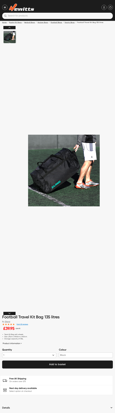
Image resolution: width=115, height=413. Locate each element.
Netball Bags (29, 22)
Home (4, 22)
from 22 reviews (22, 324)
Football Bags (56, 22)
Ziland (7, 321)
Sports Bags (70, 22)
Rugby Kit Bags (15, 22)
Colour (62, 350)
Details (6, 408)
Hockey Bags (43, 22)
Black (63, 355)
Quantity (7, 350)
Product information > (12, 343)
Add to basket (57, 364)
